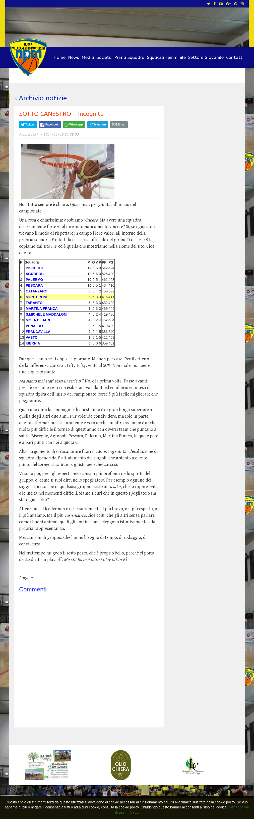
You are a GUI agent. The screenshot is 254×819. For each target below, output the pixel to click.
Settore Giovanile (206, 57)
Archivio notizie (43, 98)
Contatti (234, 57)
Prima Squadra (129, 57)
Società (104, 57)
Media (88, 57)
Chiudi (134, 812)
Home (59, 57)
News (73, 57)
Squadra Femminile (166, 57)
